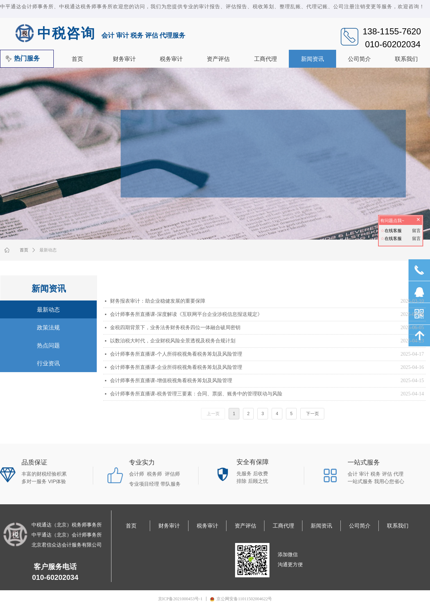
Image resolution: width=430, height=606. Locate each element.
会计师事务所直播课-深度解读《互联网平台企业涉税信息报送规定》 (186, 314)
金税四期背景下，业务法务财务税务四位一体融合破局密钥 (175, 327)
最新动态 (48, 249)
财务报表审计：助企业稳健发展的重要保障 (157, 301)
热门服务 (27, 58)
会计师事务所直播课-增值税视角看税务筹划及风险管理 (171, 380)
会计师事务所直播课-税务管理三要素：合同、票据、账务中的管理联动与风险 (196, 393)
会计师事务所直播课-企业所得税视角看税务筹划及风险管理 (176, 367)
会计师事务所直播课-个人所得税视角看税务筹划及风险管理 (176, 354)
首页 (24, 249)
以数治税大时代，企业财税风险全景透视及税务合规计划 (172, 340)
